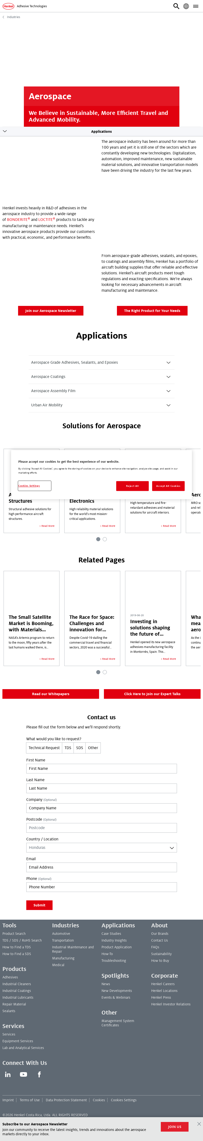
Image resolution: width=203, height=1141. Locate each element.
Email (31, 859)
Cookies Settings (123, 1100)
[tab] (102, 362)
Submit (39, 905)
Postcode (41, 819)
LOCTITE (46, 220)
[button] (176, 6)
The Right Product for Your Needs (152, 311)
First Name (35, 760)
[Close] (199, 1124)
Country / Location (42, 839)
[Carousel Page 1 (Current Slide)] (98, 539)
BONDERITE (17, 220)
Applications (101, 131)
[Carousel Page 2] (105, 539)
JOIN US (174, 1127)
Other (93, 748)
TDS (68, 748)
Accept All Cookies (168, 486)
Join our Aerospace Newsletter (50, 311)
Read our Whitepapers (50, 694)
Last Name (35, 780)
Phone (38, 879)
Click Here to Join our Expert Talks (152, 694)
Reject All (132, 486)
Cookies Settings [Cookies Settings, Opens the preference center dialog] (29, 485)
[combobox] (101, 847)
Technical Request (44, 748)
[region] (101, 474)
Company (41, 800)
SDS (79, 748)
